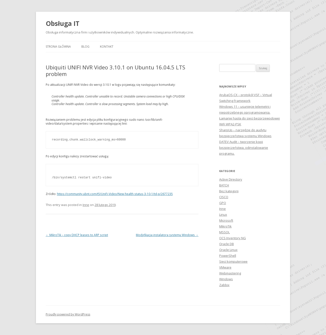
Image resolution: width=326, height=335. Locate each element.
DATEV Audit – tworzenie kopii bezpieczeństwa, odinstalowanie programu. (243, 148)
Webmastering (230, 273)
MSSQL (224, 232)
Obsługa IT (62, 23)
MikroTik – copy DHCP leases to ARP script (77, 235)
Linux (223, 214)
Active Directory (230, 179)
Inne (86, 205)
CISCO (223, 197)
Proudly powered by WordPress (68, 314)
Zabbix (224, 285)
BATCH (224, 185)
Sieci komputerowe (233, 261)
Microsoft (226, 220)
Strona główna (58, 46)
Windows (226, 279)
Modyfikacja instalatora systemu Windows (167, 235)
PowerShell (227, 255)
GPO (222, 203)
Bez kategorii (229, 191)
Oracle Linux (228, 250)
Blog (85, 46)
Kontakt (106, 46)
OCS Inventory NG (232, 238)
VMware (225, 267)
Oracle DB (226, 244)
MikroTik (225, 226)
